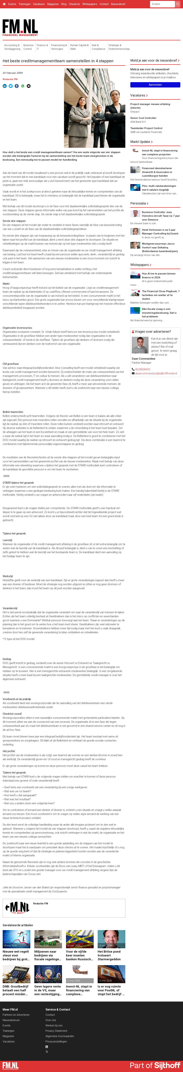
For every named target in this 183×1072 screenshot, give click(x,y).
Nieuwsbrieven (11, 1020)
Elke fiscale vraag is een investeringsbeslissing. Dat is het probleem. (159, 313)
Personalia (138, 203)
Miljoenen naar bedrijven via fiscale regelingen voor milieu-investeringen (47, 955)
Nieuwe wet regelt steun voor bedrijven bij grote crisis (16, 955)
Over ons (51, 1020)
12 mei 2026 (41, 980)
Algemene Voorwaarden (60, 1036)
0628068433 (142, 369)
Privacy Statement (56, 1030)
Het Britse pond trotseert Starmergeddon (109, 955)
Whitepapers (89, 4)
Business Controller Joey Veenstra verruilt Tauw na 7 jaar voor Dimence (161, 216)
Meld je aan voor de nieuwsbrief (153, 60)
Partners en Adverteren (16, 1014)
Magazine (53, 4)
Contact (104, 4)
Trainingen (24, 4)
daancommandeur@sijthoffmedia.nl (156, 373)
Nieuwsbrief (118, 4)
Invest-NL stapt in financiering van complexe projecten (79, 990)
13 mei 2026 (10, 980)
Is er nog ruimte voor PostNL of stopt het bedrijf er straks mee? (111, 990)
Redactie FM (10, 79)
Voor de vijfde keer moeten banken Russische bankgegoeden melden (79, 955)
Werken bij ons (54, 1025)
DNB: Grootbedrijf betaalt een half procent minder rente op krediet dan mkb (15, 990)
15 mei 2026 (105, 945)
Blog (63, 4)
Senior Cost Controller (143, 118)
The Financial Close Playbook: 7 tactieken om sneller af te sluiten (161, 295)
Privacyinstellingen (56, 1041)
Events (12, 4)
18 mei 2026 (10, 945)
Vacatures (39, 4)
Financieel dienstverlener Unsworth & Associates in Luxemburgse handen (157, 172)
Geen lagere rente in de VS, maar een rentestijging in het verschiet (47, 990)
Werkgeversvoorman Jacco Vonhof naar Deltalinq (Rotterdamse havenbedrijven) (160, 247)
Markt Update (140, 142)
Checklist (74, 4)
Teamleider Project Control (146, 128)
